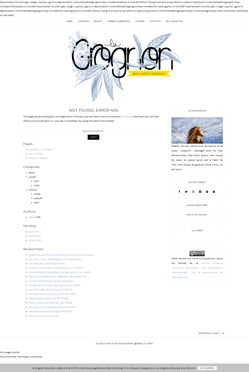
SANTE (36, 203)
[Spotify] (207, 192)
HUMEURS (38, 198)
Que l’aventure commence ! (44, 315)
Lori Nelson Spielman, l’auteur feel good (51, 281)
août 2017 (34, 231)
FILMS (36, 181)
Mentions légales (38, 158)
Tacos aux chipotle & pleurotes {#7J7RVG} (52, 307)
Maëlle (32, 217)
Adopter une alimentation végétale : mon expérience (57, 276)
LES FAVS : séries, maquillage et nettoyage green (55, 259)
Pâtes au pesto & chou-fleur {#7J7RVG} (50, 302)
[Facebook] (179, 192)
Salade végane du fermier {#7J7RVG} (48, 298)
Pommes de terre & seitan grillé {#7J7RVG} (52, 294)
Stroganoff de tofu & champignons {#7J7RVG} (54, 285)
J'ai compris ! (207, 368)
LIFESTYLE (33, 190)
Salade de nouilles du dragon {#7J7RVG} (50, 311)
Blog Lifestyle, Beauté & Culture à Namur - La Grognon (124, 66)
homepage (127, 116)
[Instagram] (193, 192)
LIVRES (37, 186)
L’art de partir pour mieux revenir (47, 263)
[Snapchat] (214, 192)
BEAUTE (32, 173)
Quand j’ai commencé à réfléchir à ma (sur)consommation (61, 254)
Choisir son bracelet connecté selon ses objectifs (56, 267)
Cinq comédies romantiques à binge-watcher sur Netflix (60, 272)
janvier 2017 (35, 240)
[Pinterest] (200, 192)
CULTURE (32, 177)
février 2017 (35, 236)
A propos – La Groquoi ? (41, 149)
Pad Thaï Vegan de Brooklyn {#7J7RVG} (50, 289)
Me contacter (36, 153)
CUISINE (37, 194)
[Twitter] (186, 192)
